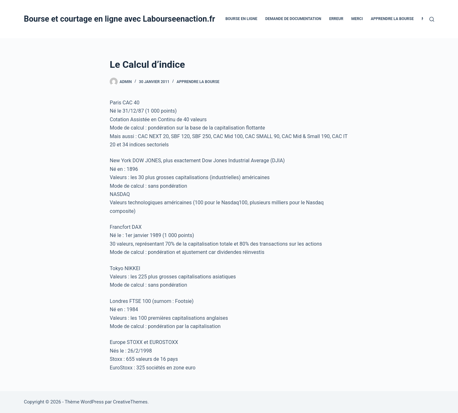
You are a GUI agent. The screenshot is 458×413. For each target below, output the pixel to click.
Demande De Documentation (293, 19)
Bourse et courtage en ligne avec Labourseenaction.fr (119, 19)
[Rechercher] (431, 19)
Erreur (336, 19)
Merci (357, 19)
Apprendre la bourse (392, 19)
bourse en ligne (241, 19)
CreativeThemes (130, 402)
